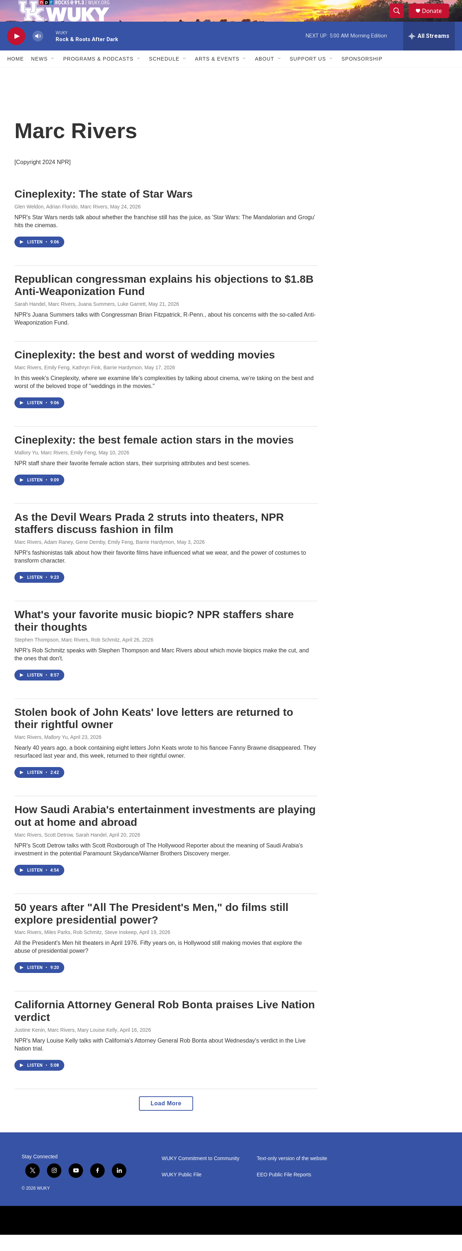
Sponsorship (362, 75)
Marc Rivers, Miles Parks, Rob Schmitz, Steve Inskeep (75, 948)
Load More (166, 1119)
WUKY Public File (181, 1191)
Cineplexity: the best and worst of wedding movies (144, 371)
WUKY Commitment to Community (200, 1174)
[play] (16, 52)
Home (15, 75)
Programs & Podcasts (98, 75)
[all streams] (429, 52)
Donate (436, 19)
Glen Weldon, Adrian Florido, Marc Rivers (60, 223)
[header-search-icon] (400, 19)
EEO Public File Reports (284, 1191)
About (264, 75)
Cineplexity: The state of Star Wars (103, 210)
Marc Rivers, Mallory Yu (41, 753)
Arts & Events (217, 75)
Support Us (308, 75)
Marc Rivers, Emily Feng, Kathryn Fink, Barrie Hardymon (77, 384)
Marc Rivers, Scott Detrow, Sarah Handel (60, 851)
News (39, 75)
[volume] (38, 52)
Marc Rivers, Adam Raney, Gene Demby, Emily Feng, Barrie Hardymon (94, 558)
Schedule (164, 75)
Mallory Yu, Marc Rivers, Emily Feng (55, 469)
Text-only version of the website (292, 1174)
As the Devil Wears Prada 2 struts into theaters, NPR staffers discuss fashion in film (149, 539)
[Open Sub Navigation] (53, 75)
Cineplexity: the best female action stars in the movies (154, 456)
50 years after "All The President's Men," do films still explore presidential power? (151, 929)
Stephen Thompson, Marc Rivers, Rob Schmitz (67, 656)
